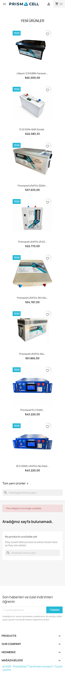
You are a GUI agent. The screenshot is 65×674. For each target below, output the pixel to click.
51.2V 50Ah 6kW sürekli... (32, 129)
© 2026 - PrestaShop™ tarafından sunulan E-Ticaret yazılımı (32, 668)
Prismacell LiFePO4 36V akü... (32, 297)
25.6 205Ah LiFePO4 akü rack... (32, 466)
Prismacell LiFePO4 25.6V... (32, 241)
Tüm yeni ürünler (16, 484)
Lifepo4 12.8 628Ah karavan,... (33, 73)
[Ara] (32, 492)
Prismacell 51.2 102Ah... (32, 409)
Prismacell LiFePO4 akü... (32, 353)
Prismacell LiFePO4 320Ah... (32, 185)
